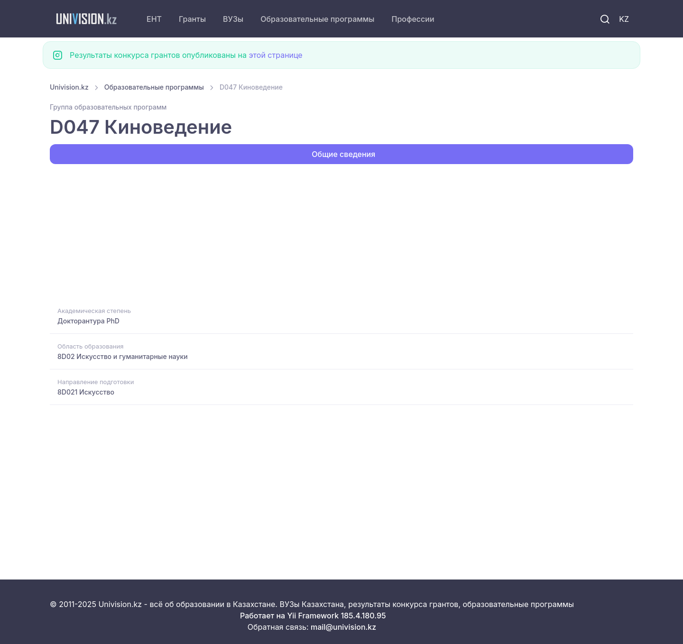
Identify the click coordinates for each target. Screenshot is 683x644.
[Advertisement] (334, 234)
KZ (624, 19)
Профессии (412, 19)
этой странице (275, 55)
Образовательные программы (317, 19)
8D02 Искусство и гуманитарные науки (122, 356)
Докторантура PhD (88, 321)
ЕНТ (154, 19)
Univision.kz (69, 87)
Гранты (192, 19)
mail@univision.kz (343, 627)
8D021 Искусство (85, 392)
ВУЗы (233, 19)
